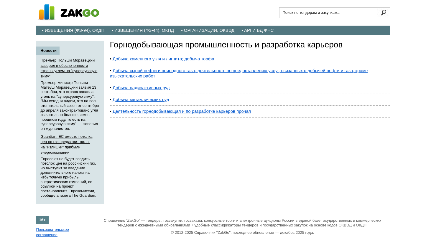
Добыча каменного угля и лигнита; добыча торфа (163, 58)
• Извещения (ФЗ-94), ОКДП (73, 30)
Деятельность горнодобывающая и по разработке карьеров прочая (182, 111)
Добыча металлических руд (141, 99)
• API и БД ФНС (257, 30)
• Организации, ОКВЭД (207, 30)
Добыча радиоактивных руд (141, 87)
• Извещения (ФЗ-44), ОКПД (142, 30)
